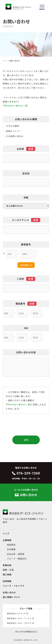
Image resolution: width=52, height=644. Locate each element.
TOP (5, 60)
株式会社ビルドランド (17, 613)
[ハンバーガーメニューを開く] (42, 7)
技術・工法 (8, 569)
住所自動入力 (26, 265)
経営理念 (11, 544)
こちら (10, 101)
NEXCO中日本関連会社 (26, 631)
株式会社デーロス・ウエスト (20, 623)
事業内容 (7, 565)
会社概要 (11, 549)
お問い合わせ (9, 592)
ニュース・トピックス (13, 585)
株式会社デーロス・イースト (20, 618)
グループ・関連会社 (16, 558)
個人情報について (11, 597)
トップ (6, 533)
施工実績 (7, 574)
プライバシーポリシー (14, 105)
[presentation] (26, 424)
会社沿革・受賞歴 (15, 553)
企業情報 (7, 540)
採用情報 (7, 581)
